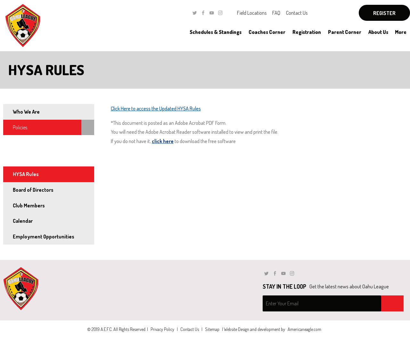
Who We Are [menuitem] (26, 112)
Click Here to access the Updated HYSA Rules (156, 108)
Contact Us (297, 13)
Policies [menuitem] (20, 127)
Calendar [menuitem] (23, 221)
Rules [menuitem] (18, 158)
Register (384, 13)
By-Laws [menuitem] (21, 143)
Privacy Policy (162, 329)
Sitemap (212, 329)
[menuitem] (215, 32)
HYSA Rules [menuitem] (26, 174)
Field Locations (251, 13)
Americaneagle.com (304, 329)
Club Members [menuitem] (29, 205)
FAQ (276, 13)
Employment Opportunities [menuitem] (43, 236)
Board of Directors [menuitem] (33, 190)
